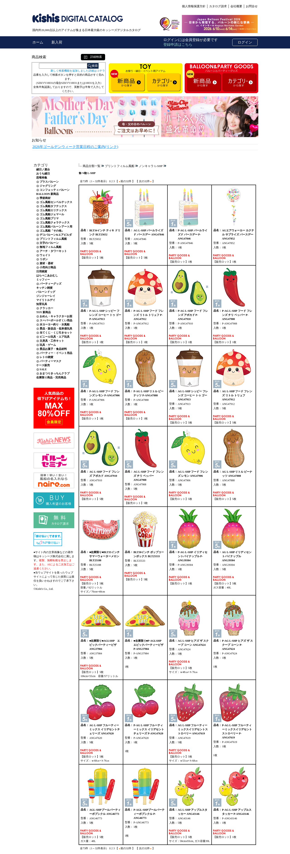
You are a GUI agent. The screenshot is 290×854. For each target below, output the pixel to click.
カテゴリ (41, 165)
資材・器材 (46, 263)
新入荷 (56, 42)
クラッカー (46, 308)
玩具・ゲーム (48, 344)
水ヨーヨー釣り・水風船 (55, 324)
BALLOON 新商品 (47, 194)
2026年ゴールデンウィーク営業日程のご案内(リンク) (75, 147)
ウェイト (45, 255)
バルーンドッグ (45, 291)
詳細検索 (93, 56)
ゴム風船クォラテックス (55, 222)
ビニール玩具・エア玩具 (55, 336)
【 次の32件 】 (145, 181)
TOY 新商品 (43, 312)
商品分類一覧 (91, 166)
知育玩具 (41, 304)
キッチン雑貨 (44, 287)
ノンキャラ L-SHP (150, 166)
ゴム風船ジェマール (52, 214)
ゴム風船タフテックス (53, 206)
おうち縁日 (43, 173)
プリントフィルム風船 (53, 238)
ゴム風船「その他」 (52, 230)
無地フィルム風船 (50, 247)
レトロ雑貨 (46, 357)
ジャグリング (48, 185)
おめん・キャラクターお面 (56, 316)
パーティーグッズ (50, 283)
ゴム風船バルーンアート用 (56, 226)
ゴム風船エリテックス (53, 210)
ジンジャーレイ (45, 296)
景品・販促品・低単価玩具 (56, 328)
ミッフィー (43, 279)
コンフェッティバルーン (55, 189)
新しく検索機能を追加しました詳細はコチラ (78, 70)
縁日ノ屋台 (43, 169)
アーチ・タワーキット (53, 251)
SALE (43, 369)
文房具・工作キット (52, 340)
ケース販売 (43, 365)
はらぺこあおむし (47, 275)
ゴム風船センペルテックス (56, 202)
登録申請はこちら (177, 44)
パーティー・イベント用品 (56, 353)
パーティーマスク (50, 361)
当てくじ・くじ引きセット (56, 332)
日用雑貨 (41, 271)
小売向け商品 (48, 267)
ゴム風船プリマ (49, 218)
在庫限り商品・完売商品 (51, 377)
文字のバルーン (49, 242)
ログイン (245, 42)
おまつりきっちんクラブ (55, 373)
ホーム (38, 42)
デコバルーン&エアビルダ (56, 234)
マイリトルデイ (45, 300)
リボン (44, 259)
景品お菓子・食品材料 (53, 349)
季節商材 (45, 198)
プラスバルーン (49, 181)
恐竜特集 (41, 177)
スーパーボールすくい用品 (56, 320)
